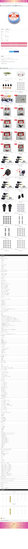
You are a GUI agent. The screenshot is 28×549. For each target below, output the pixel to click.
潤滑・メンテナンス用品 (8, 3)
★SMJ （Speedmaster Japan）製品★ (6, 465)
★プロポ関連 (2, 342)
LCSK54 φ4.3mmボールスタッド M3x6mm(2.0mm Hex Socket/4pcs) (20, 225)
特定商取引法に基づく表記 (6, 546)
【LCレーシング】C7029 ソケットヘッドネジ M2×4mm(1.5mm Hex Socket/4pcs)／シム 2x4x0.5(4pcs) (7, 92)
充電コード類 (3, 369)
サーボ (2, 345)
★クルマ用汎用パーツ (4, 351)
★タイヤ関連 (2, 391)
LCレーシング (3, 301)
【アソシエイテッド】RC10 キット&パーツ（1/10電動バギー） (10, 324)
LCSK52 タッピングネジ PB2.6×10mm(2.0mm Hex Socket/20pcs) (20, 237)
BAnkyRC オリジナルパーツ (5, 501)
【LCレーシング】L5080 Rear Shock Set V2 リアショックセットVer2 (20, 117)
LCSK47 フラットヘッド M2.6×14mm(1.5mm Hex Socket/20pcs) (20, 249)
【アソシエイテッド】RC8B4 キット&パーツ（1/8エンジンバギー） (11, 325)
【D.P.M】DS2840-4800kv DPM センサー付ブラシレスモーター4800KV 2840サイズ (20, 164)
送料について (17, 546)
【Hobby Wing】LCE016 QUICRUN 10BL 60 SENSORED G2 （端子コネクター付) (20, 177)
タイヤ (2, 475)
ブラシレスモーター (4, 381)
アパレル (2, 299)
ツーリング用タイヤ (4, 393)
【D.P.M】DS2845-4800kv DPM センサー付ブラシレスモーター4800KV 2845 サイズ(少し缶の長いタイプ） (7, 165)
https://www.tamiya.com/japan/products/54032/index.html (8, 61)
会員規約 (21, 546)
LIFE (2, 374)
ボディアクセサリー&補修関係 (5, 416)
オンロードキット (3, 312)
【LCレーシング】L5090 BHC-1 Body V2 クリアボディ (20, 104)
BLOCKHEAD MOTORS (4, 272)
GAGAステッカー (3, 266)
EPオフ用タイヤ (3, 400)
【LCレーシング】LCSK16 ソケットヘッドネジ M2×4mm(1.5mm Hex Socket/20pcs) (20, 91)
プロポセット (3, 344)
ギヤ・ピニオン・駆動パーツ (5, 293)
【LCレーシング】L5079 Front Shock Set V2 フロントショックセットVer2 (7, 117)
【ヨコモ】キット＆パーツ (5, 328)
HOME (1, 3)
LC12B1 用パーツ (3, 307)
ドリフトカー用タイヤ (4, 404)
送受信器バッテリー (4, 348)
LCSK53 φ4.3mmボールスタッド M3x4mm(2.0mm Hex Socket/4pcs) (7, 237)
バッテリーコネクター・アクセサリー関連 (7, 377)
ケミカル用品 (3, 440)
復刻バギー (2, 334)
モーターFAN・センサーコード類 (6, 386)
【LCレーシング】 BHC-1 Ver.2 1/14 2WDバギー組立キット (7, 104)
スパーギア (2, 354)
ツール (2, 439)
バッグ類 (2, 268)
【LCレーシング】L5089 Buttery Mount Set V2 (20, 152)
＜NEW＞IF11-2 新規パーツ (5, 457)
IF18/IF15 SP (3, 460)
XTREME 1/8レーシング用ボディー (6, 487)
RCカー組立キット (4, 282)
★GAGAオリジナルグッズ (4, 259)
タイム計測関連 (3, 434)
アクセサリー (3, 389)
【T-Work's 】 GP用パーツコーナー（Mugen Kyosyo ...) (9, 335)
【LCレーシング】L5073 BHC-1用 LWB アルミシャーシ (7, 79)
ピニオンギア (3, 353)
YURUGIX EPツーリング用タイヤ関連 (6, 491)
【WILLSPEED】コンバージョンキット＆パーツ (8, 331)
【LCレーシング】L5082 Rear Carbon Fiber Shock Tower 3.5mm (20, 129)
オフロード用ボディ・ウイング (5, 413)
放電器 (2, 368)
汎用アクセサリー (3, 360)
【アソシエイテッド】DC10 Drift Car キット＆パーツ (9, 340)
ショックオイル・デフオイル (5, 356)
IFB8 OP (2, 463)
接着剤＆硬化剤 (3, 407)
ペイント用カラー (3, 415)
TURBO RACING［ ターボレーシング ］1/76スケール (8, 497)
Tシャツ (2, 262)
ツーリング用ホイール (4, 394)
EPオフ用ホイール (4, 401)
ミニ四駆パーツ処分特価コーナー (5, 508)
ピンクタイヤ (3, 278)
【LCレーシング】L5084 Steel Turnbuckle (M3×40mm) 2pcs (20, 141)
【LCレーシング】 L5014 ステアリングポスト (6, 212)
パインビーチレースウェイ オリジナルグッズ (8, 499)
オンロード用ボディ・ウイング (5, 412)
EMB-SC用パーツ (3, 308)
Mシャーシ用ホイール (4, 397)
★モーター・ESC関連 (4, 379)
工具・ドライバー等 (4, 424)
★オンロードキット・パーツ (5, 310)
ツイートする (12, 51)
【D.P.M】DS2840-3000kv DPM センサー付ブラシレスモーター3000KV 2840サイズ (20, 189)
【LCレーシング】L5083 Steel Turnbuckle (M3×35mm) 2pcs (7, 141)
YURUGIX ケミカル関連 (5, 490)
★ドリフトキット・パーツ (4, 338)
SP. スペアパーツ (3, 283)
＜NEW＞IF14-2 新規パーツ (5, 456)
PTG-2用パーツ (3, 305)
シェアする (16, 51)
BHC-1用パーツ (3, 304)
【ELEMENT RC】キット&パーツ (6, 321)
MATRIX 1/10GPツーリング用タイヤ (6, 483)
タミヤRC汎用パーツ (4, 357)
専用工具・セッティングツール (5, 286)
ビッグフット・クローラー (5, 332)
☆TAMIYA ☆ (4, 3)
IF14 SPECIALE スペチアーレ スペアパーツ (8, 449)
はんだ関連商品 (3, 431)
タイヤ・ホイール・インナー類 (5, 292)
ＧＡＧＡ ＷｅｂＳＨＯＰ (5, 1)
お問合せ (24, 546)
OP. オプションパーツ (4, 285)
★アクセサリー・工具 (4, 422)
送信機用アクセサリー (4, 349)
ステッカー (2, 274)
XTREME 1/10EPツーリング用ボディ (6, 484)
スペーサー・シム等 (4, 363)
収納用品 (2, 428)
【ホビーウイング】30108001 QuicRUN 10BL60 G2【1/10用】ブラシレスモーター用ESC (7, 177)
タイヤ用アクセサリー (4, 408)
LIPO (2, 373)
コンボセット (3, 388)
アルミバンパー (3, 277)
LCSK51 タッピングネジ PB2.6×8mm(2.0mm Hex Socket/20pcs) (7, 249)
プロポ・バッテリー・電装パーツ (6, 296)
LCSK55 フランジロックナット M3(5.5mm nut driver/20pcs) (7, 225)
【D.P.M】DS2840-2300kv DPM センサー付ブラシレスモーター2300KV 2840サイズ (7, 189)
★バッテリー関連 (3, 371)
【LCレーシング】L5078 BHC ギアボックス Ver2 (20, 201)
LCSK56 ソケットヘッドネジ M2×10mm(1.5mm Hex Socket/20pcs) (20, 213)
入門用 (2, 318)
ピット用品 (2, 427)
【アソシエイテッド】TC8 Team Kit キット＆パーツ (9, 313)
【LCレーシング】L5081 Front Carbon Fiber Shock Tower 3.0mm (7, 129)
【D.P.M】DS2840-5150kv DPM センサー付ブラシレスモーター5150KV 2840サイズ (7, 201)
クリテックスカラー (4, 419)
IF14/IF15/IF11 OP (4, 450)
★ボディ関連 (2, 410)
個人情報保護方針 (12, 546)
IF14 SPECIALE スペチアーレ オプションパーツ (8, 447)
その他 (2, 269)
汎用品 (2, 446)
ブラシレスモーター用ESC (5, 382)
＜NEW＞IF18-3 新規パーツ (5, 453)
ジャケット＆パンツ (4, 265)
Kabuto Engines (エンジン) (5, 469)
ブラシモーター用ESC (4, 385)
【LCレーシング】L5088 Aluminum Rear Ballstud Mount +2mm (7, 153)
